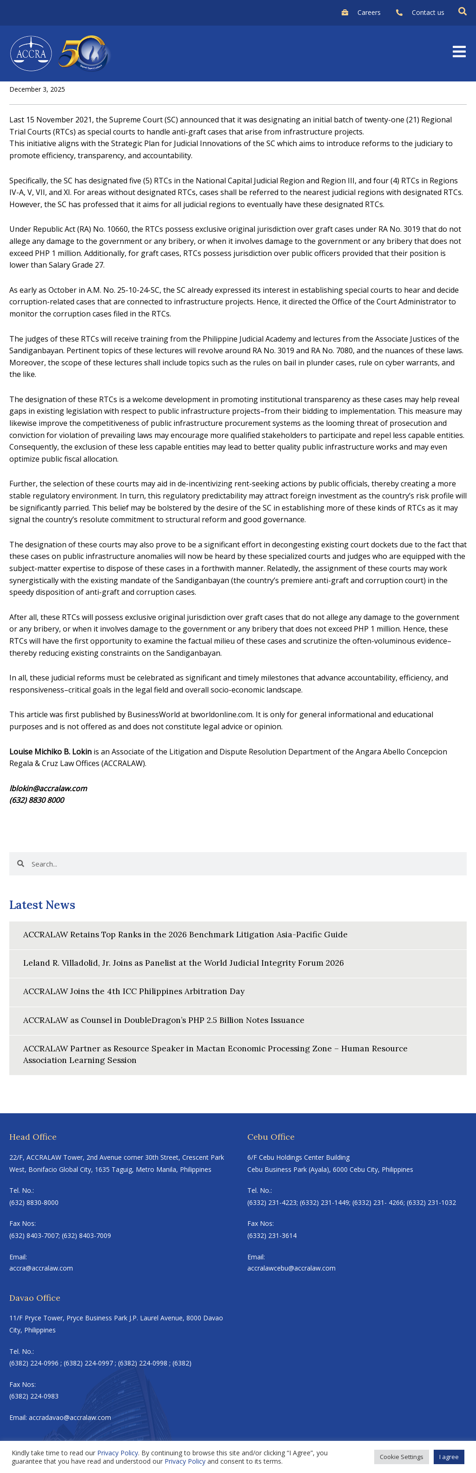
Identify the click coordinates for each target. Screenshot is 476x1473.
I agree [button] (449, 1457)
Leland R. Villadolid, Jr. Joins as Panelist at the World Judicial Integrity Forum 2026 (190, 962)
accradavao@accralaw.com (70, 1417)
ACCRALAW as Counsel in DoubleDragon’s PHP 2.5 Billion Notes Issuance (170, 1019)
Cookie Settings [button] (401, 1457)
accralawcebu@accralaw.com (291, 1268)
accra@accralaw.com (41, 1268)
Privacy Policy (117, 1452)
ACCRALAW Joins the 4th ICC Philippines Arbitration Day (137, 991)
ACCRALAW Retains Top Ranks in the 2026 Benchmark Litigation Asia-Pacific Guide (191, 934)
